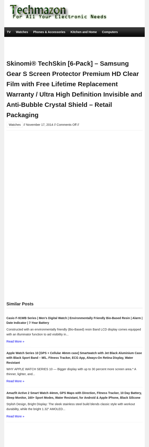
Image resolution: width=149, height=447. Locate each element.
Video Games (81, 41)
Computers (110, 32)
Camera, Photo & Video (50, 41)
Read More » (15, 341)
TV (9, 32)
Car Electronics (18, 41)
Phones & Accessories (49, 32)
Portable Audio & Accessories (117, 41)
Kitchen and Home (83, 32)
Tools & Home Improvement (26, 51)
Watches (22, 32)
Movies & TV (60, 51)
